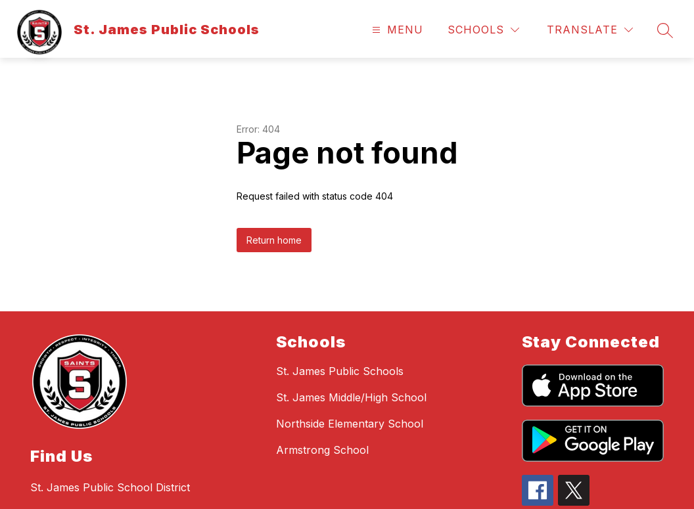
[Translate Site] (590, 30)
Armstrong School (322, 449)
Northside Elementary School (349, 423)
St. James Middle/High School (351, 397)
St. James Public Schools (340, 371)
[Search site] (665, 30)
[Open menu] (396, 30)
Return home (274, 240)
